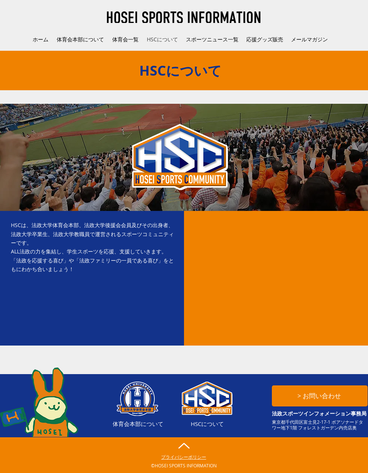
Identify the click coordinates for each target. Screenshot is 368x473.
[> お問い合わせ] (320, 395)
